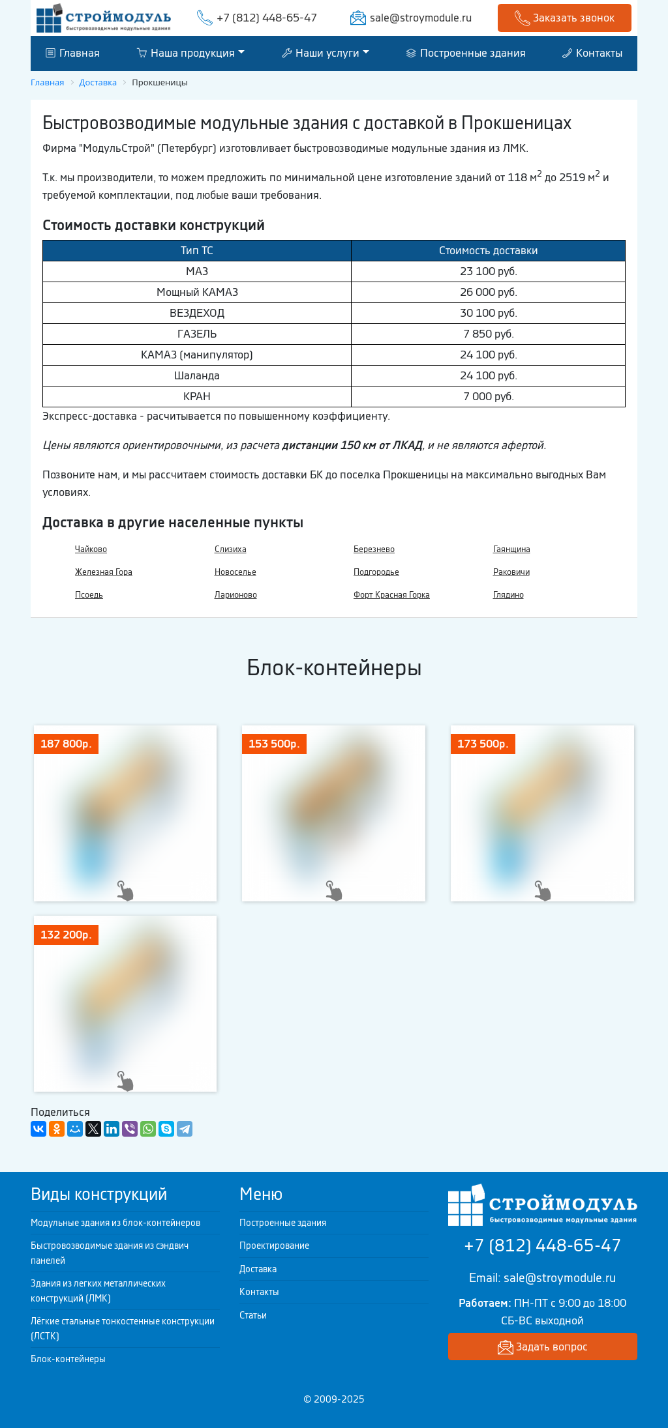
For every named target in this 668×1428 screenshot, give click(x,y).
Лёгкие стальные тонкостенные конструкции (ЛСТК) (123, 1328)
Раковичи (511, 571)
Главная (73, 53)
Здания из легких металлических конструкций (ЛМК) (98, 1290)
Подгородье (376, 571)
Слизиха (231, 549)
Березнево (374, 549)
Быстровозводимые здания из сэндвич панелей (110, 1253)
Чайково (91, 549)
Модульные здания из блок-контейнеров (115, 1223)
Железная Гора (103, 571)
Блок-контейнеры (68, 1359)
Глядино (508, 594)
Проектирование (274, 1245)
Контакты (592, 53)
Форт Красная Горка (392, 594)
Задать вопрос (543, 1347)
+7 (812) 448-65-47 (267, 17)
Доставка (258, 1269)
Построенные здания (466, 53)
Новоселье (235, 571)
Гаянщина (511, 549)
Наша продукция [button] (185, 53)
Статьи (253, 1315)
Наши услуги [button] (320, 53)
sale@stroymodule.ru (421, 17)
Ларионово (236, 594)
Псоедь (89, 594)
